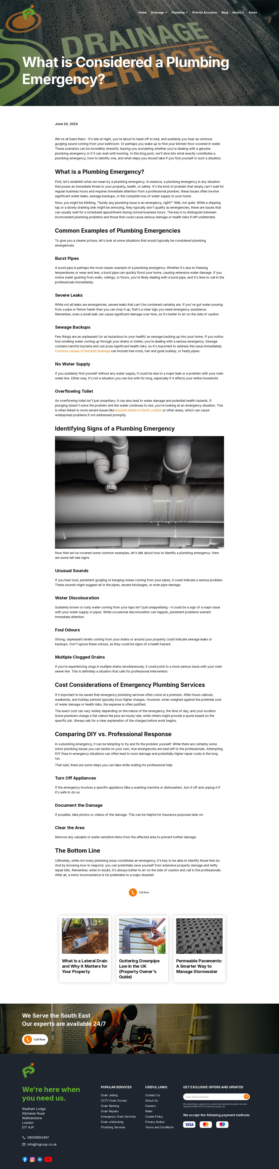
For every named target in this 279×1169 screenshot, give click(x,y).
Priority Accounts (204, 12)
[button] (159, 12)
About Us (151, 1100)
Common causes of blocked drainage (82, 351)
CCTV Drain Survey (114, 1100)
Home (142, 12)
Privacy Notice (154, 1122)
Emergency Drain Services (118, 1116)
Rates (253, 12)
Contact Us (152, 1095)
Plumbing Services (113, 1127)
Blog (225, 12)
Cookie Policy (154, 1116)
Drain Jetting (109, 1095)
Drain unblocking (112, 1122)
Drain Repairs (110, 1111)
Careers (150, 1106)
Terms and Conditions (159, 1127)
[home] (28, 12)
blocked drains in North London (138, 410)
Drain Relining (110, 1106)
